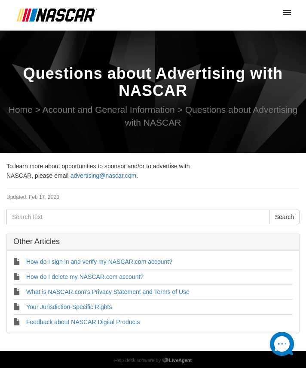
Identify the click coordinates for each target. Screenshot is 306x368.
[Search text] (138, 217)
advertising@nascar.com (103, 175)
